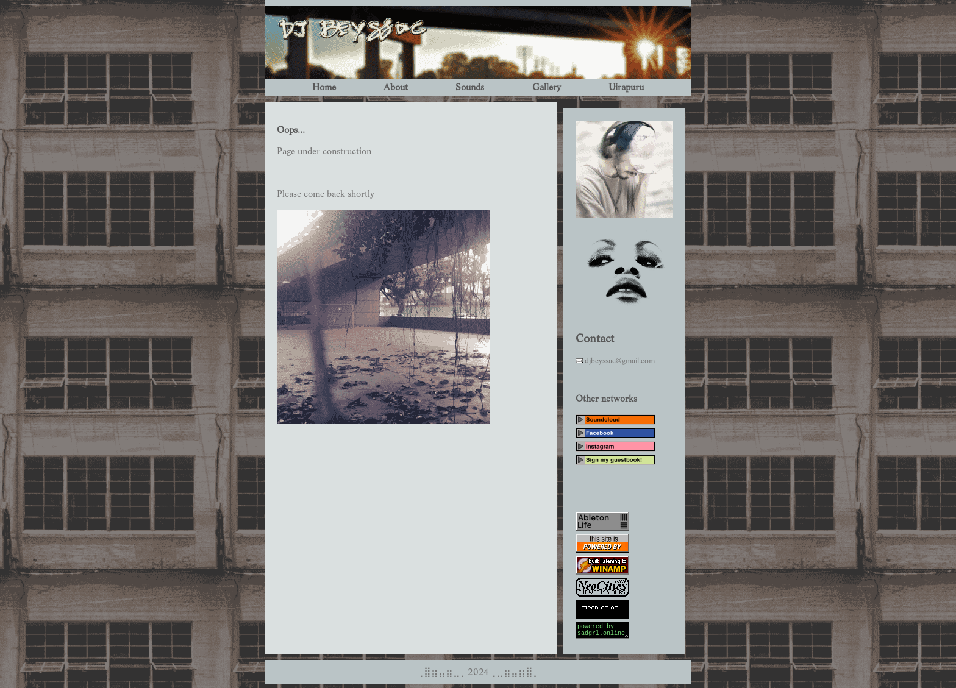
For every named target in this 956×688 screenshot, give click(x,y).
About (395, 87)
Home (324, 87)
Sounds (469, 87)
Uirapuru (626, 87)
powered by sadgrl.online (602, 632)
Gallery (546, 87)
